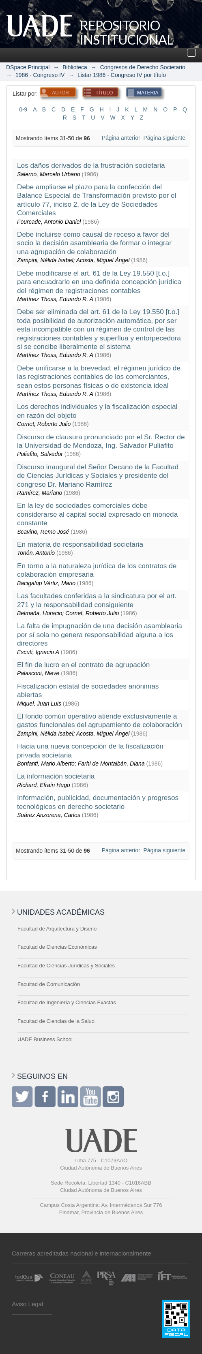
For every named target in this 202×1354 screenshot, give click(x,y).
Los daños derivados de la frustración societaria (91, 165)
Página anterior (121, 138)
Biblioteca (74, 67)
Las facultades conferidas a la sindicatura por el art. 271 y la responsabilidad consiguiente (96, 600)
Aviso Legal (27, 1304)
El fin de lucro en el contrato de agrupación (83, 665)
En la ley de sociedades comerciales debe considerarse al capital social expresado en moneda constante (97, 514)
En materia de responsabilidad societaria (80, 544)
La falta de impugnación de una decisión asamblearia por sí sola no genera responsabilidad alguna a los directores (99, 634)
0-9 (23, 109)
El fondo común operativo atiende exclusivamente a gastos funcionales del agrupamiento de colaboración (99, 720)
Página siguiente (164, 138)
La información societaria (56, 776)
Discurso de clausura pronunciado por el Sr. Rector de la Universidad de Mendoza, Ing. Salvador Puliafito (101, 441)
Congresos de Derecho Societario (142, 67)
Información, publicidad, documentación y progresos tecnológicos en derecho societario (97, 802)
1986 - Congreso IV (39, 75)
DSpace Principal (27, 67)
